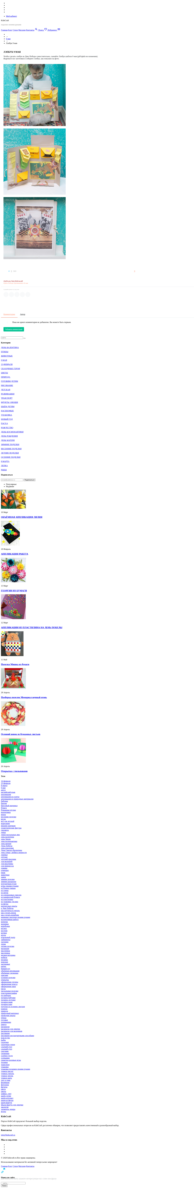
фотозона (5, 1085)
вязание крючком (8, 826)
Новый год (5, 969)
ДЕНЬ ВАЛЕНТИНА (10, 347)
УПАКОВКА (6, 415)
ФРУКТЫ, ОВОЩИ (9, 402)
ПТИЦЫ (4, 352)
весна (3, 819)
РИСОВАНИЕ (7, 385)
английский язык (8, 792)
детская (4, 857)
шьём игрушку (7, 1098)
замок (3, 877)
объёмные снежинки (9, 973)
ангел (3, 790)
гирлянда (5, 830)
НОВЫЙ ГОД (7, 419)
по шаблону (6, 995)
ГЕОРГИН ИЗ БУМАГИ (14, 590)
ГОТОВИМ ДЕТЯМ (9, 381)
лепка (3, 944)
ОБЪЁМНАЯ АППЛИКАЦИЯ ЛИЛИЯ (21, 517)
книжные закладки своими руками (15, 917)
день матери (6, 844)
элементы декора (8, 1109)
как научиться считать (10, 911)
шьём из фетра (7, 1100)
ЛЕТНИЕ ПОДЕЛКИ (10, 453)
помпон (4, 1009)
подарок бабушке (8, 998)
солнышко (5, 1058)
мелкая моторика (8, 955)
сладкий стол (6, 1047)
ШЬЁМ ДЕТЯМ (7, 407)
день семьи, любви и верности (14, 852)
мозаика (4, 960)
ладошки (4, 942)
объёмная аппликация (10, 971)
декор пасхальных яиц (10, 835)
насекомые (5, 964)
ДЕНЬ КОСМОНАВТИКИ (12, 432)
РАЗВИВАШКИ (7, 394)
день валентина (7, 837)
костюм (4, 931)
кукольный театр (8, 937)
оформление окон (8, 986)
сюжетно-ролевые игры (11, 1060)
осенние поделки (8, 977)
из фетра (4, 904)
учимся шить (6, 1078)
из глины (5, 890)
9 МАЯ (4, 360)
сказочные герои (8, 1044)
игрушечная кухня (8, 884)
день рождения (7, 848)
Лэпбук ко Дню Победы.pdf (13, 281)
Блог (10, 30)
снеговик (5, 1051)
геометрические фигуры (11, 828)
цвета (3, 1089)
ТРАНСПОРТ (6, 398)
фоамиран (5, 1082)
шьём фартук (6, 1103)
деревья (4, 855)
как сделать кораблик (10, 915)
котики (4, 933)
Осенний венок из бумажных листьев (20, 734)
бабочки (4, 801)
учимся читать (7, 1076)
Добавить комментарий (13, 329)
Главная (4, 30)
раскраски (5, 1027)
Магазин (22, 30)
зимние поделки (8, 879)
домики (4, 868)
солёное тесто (7, 1056)
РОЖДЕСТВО (7, 428)
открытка (5, 980)
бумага (4, 808)
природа (4, 1011)
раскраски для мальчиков (11, 1031)
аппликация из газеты (10, 797)
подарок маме (7, 1002)
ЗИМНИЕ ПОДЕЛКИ (10, 444)
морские (4, 962)
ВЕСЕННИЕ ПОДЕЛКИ (11, 449)
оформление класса (9, 984)
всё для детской (7, 821)
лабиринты (5, 940)
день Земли (6, 839)
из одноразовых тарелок (11, 895)
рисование (5, 1033)
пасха (3, 989)
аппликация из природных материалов (17, 799)
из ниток (4, 893)
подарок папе (6, 1004)
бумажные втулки (8, 810)
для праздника (7, 864)
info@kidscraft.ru (8, 1135)
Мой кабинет (11, 16)
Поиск (4, 1186)
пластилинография (9, 993)
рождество (5, 1038)
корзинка (5, 924)
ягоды (3, 1111)
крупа (3, 935)
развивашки (6, 1022)
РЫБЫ (4, 470)
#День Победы (8, 283)
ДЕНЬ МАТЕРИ (8, 440)
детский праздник (8, 859)
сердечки (5, 1042)
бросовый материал (9, 806)
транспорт (5, 1065)
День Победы (6, 846)
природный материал (10, 1013)
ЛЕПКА (4, 466)
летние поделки (7, 946)
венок (3, 815)
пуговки (4, 1020)
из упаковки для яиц (9, 902)
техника (4, 1062)
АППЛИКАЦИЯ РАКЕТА (14, 554)
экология (4, 1107)
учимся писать (7, 1071)
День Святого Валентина (11, 850)
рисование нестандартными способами (17, 1036)
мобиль (4, 957)
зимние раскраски (8, 881)
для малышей (6, 861)
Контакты (30, 30)
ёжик (3, 873)
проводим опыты (8, 1015)
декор (3, 832)
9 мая (8, 39)
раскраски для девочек (10, 1029)
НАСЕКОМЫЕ (7, 411)
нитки (3, 966)
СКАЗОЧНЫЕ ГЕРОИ (10, 369)
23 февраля (5, 783)
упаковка (5, 1067)
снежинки (5, 1053)
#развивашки (18, 283)
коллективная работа (10, 919)
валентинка (6, 812)
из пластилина (7, 899)
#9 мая (26, 283)
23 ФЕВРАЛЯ (7, 364)
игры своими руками (10, 886)
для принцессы (7, 866)
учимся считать (7, 1074)
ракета (3, 1024)
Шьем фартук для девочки (12, 1105)
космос (4, 928)
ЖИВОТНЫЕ (7, 356)
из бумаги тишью (8, 888)
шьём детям (6, 1096)
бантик (4, 803)
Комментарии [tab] (9, 314)
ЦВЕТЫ (4, 373)
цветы (3, 1091)
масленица (5, 951)
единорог (5, 870)
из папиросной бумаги (10, 897)
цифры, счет (6, 1094)
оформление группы (9, 982)
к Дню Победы (7, 908)
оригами (4, 975)
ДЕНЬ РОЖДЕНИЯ (9, 436)
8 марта (4, 785)
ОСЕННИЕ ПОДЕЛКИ (11, 457)
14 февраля (5, 781)
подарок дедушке (8, 1000)
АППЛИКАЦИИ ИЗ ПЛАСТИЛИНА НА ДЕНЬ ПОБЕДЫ (31, 627)
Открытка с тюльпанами (14, 771)
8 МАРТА (5, 461)
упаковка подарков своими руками (15, 1069)
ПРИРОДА (5, 377)
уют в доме (5, 1080)
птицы (3, 1018)
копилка (4, 922)
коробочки (5, 926)
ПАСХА (4, 423)
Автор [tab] (22, 314)
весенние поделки (8, 817)
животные (5, 875)
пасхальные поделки (9, 991)
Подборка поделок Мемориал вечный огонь (24, 697)
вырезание (5, 823)
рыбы (3, 1040)
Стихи (15, 30)
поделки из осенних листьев (13, 1007)
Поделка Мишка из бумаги (15, 664)
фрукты (4, 1087)
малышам (5, 948)
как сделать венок (8, 913)
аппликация (6, 794)
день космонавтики (9, 841)
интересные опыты (9, 906)
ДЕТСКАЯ (5, 390)
